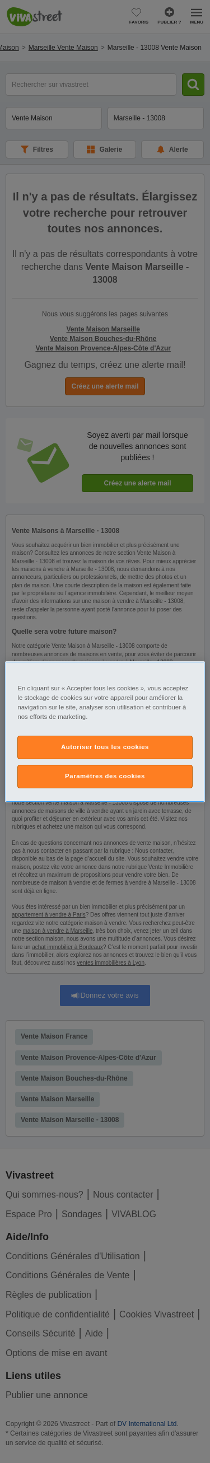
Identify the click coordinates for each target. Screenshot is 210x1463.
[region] (104, 731)
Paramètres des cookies (105, 776)
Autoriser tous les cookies (105, 747)
